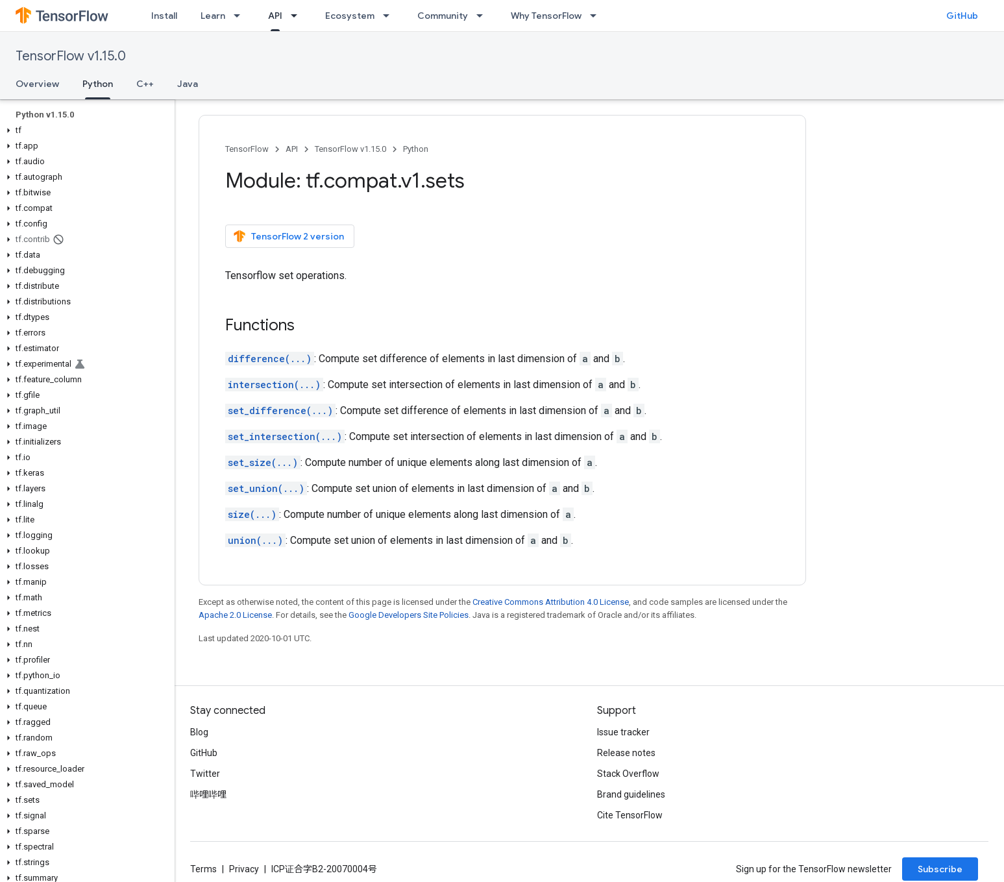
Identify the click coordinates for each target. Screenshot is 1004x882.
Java (187, 84)
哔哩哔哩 (208, 794)
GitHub (962, 15)
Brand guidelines (631, 794)
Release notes (626, 753)
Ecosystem (349, 15)
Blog (199, 732)
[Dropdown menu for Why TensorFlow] (597, 15)
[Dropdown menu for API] (297, 15)
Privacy (244, 869)
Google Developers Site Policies (409, 615)
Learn (213, 15)
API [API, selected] (275, 15)
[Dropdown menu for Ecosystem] (390, 15)
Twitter (205, 773)
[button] (84, 130)
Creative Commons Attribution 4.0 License (550, 602)
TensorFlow (247, 149)
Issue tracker (623, 732)
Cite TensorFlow (630, 815)
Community (442, 15)
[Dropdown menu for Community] (483, 15)
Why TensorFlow (546, 15)
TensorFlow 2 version (288, 236)
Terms (203, 869)
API (292, 149)
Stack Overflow (628, 773)
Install (164, 15)
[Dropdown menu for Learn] (240, 15)
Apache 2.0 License (235, 615)
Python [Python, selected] (97, 84)
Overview (37, 84)
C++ (145, 84)
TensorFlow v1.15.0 (71, 56)
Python (415, 149)
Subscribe (940, 869)
